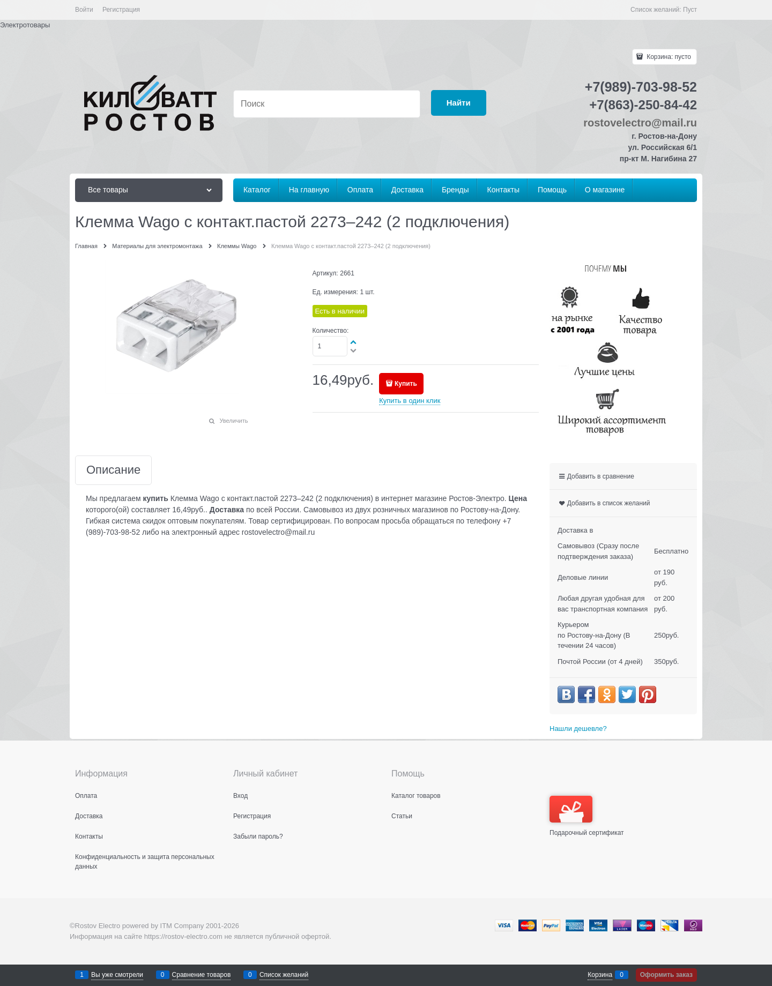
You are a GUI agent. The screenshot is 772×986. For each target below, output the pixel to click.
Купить (406, 383)
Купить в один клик (409, 401)
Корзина (600, 974)
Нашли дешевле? (578, 728)
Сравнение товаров (201, 974)
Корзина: (668, 57)
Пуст (690, 9)
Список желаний (283, 974)
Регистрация (121, 9)
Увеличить (233, 420)
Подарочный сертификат (587, 816)
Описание (113, 470)
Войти (84, 9)
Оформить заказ (666, 974)
